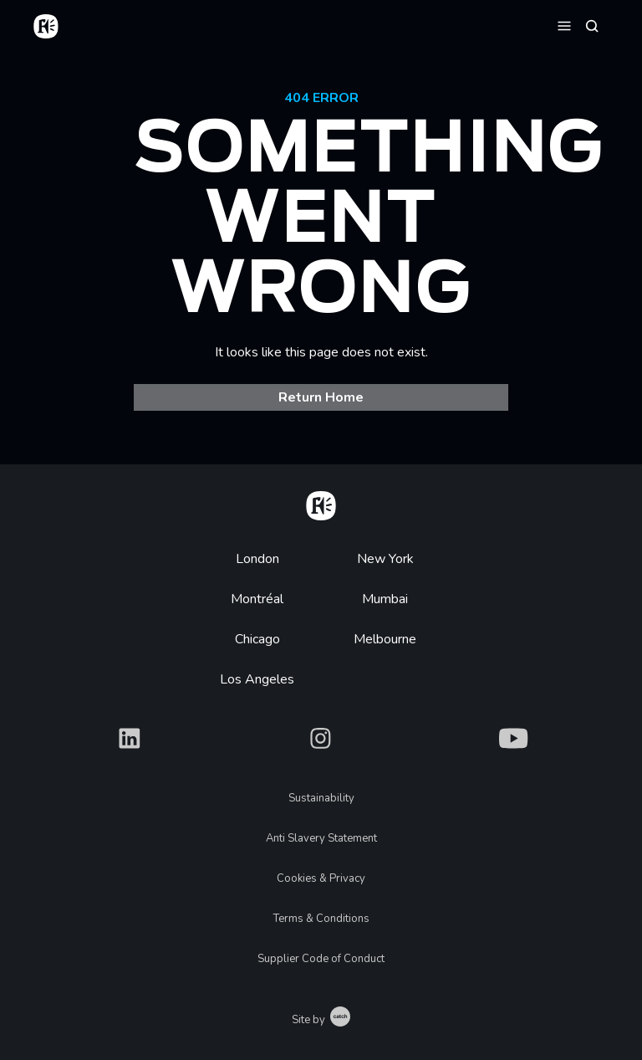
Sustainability (321, 798)
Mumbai (385, 599)
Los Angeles (257, 679)
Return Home (321, 397)
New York (385, 559)
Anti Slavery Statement (321, 838)
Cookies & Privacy (321, 878)
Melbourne (385, 639)
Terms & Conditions (321, 918)
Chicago (257, 639)
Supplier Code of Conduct (321, 958)
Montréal (257, 599)
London (257, 559)
